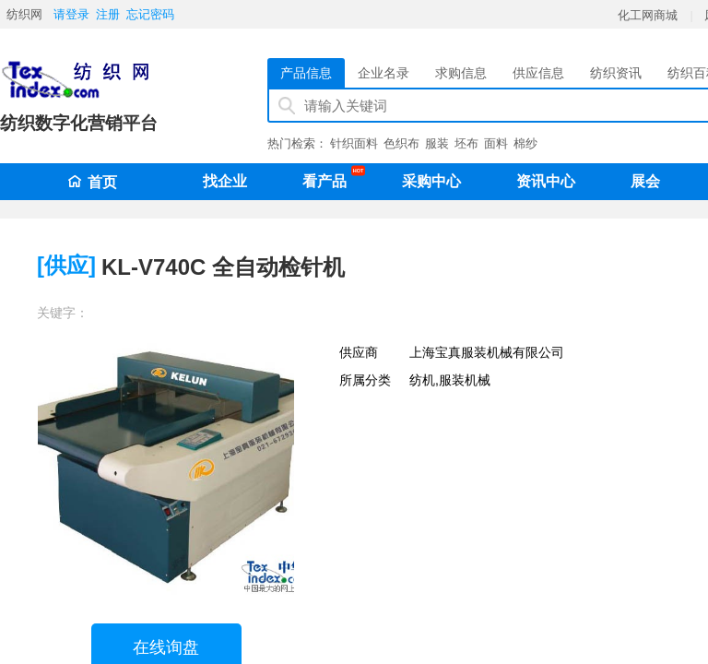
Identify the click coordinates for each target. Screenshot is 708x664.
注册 (108, 14)
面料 (496, 143)
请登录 (71, 14)
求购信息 (461, 72)
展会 (645, 181)
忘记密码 (150, 14)
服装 (437, 143)
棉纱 (525, 143)
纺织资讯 (616, 72)
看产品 (329, 178)
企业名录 (383, 72)
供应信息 (538, 72)
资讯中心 (545, 181)
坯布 (466, 143)
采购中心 (431, 181)
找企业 (225, 181)
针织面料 (354, 143)
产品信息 (306, 72)
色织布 (401, 143)
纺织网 (24, 14)
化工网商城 (648, 15)
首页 (92, 182)
